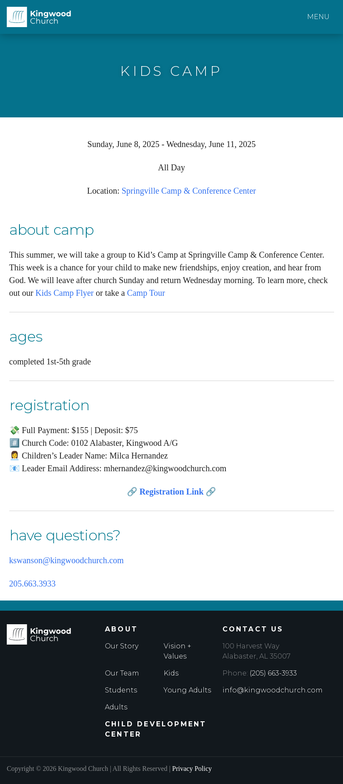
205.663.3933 (32, 583)
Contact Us (253, 629)
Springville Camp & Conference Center (188, 190)
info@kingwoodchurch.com (272, 690)
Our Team (122, 673)
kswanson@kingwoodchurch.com (66, 560)
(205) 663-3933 (273, 673)
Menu (318, 17)
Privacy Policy (192, 768)
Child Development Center (155, 729)
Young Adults (187, 690)
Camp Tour (146, 292)
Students (121, 690)
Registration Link (172, 491)
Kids (171, 673)
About (121, 629)
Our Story (121, 646)
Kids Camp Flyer (65, 292)
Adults (116, 707)
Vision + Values (177, 651)
